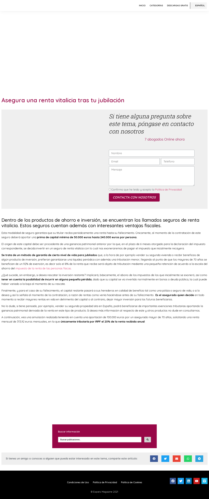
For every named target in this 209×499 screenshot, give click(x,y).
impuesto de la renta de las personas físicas (43, 268)
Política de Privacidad (168, 189)
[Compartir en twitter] (165, 458)
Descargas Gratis (177, 5)
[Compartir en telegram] (199, 458)
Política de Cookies (131, 482)
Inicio (142, 5)
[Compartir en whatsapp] (188, 458)
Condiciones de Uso (78, 482)
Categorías (156, 5)
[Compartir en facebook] (154, 458)
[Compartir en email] (177, 458)
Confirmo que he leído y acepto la (146, 189)
